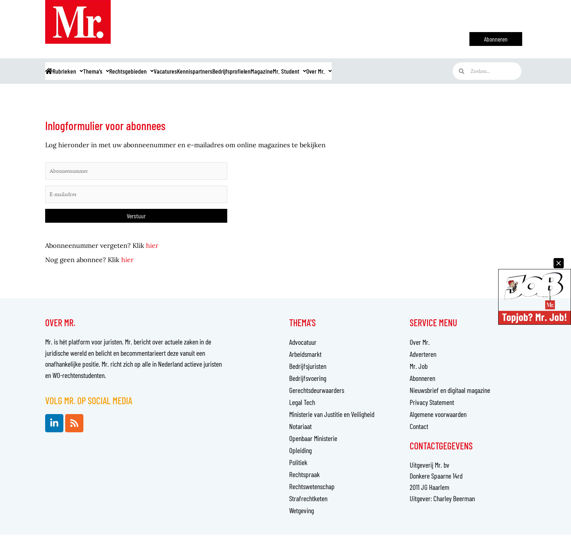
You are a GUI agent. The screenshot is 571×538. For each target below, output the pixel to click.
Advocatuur (302, 345)
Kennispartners (255, 71)
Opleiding (300, 453)
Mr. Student (385, 71)
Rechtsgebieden (168, 71)
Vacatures (214, 71)
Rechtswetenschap (312, 489)
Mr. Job (419, 369)
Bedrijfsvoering (307, 381)
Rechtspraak (304, 477)
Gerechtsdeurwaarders (316, 393)
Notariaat (300, 429)
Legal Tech (302, 405)
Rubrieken (83, 71)
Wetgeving (301, 513)
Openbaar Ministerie (313, 441)
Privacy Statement (432, 405)
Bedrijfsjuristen (307, 369)
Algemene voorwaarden (438, 417)
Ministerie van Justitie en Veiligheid (331, 417)
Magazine (346, 71)
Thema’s (122, 71)
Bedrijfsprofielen (305, 71)
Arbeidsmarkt (305, 357)
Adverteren (423, 357)
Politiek (298, 465)
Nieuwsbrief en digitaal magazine (450, 393)
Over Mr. (426, 71)
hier (152, 249)
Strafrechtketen (308, 501)
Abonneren (422, 381)
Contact (419, 429)
